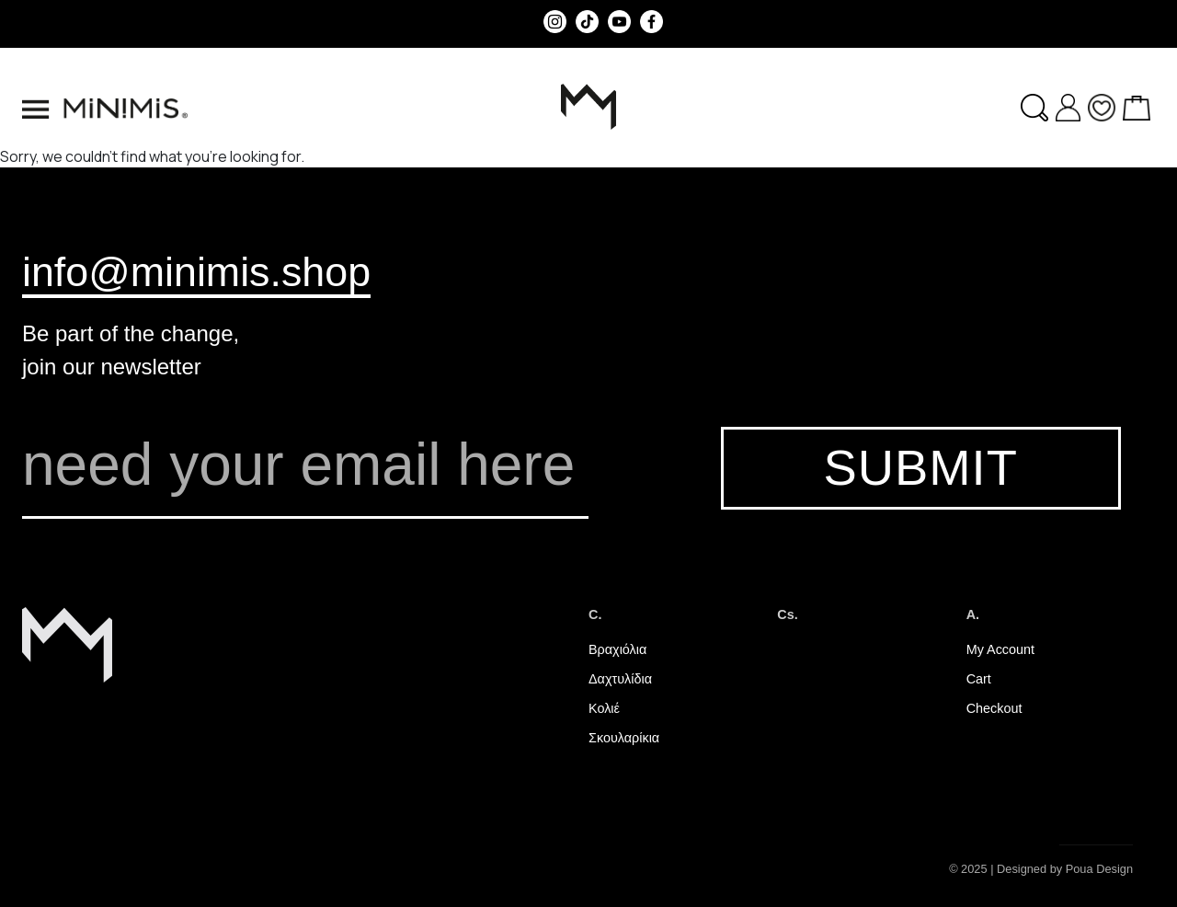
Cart (978, 679)
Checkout (994, 708)
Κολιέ (604, 708)
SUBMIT (920, 468)
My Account (1000, 649)
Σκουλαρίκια (623, 737)
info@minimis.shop (196, 271)
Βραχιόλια (617, 649)
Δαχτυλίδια (620, 679)
